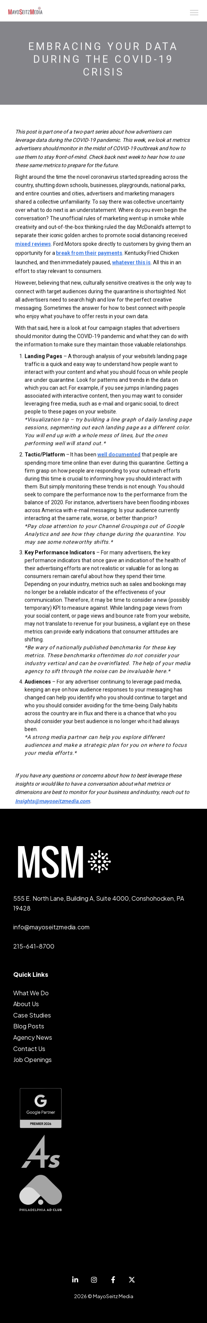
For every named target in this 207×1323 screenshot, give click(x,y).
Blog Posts (28, 1026)
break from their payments (89, 254)
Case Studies (32, 1015)
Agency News (32, 1037)
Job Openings (32, 1059)
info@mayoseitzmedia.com (51, 927)
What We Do (31, 993)
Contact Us (29, 1049)
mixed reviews (33, 244)
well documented (119, 455)
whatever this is (131, 263)
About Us (26, 1004)
